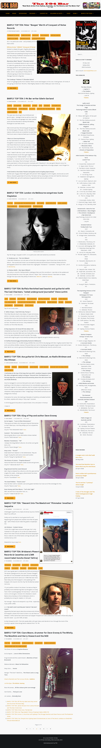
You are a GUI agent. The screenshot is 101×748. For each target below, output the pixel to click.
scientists (25, 565)
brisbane (8, 565)
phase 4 (7, 568)
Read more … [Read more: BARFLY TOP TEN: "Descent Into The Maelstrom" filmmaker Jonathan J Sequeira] (9, 546)
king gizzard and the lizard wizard (15, 646)
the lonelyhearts (10, 302)
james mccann (26, 35)
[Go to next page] (47, 728)
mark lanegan (62, 203)
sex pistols (26, 105)
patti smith (40, 203)
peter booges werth (38, 38)
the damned (8, 305)
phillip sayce (9, 370)
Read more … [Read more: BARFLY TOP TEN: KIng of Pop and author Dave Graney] (9, 498)
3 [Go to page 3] (40, 729)
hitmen (35, 105)
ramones (12, 299)
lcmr (40, 568)
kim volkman (41, 302)
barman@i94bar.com (90, 70)
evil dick (32, 109)
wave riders (34, 367)
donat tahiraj (32, 568)
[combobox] (86, 54)
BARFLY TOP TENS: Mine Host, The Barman (19, 710)
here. (24, 429)
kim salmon (34, 565)
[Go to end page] (50, 728)
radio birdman (12, 109)
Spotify (50, 276)
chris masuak (23, 109)
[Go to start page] (26, 728)
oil (20, 112)
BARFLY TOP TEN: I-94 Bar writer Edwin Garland (30, 98)
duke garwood (12, 206)
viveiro (14, 367)
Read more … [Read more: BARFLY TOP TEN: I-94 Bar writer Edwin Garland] (12, 182)
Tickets (86, 331)
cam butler (38, 643)
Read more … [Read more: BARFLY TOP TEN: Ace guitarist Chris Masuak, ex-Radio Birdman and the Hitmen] (9, 410)
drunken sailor (25, 38)
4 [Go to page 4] (43, 729)
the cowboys (44, 35)
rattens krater (55, 35)
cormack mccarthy (25, 206)
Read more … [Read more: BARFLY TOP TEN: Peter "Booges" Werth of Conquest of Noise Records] (12, 88)
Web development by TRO (50, 743)
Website (39, 276)
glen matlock (56, 105)
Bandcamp (12, 267)
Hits (40, 105)
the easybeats (19, 305)
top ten (10, 203)
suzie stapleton (51, 203)
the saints (15, 568)
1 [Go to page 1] (33, 729)
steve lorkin (29, 305)
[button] (33, 13)
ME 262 (61, 302)
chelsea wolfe (37, 206)
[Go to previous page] (30, 728)
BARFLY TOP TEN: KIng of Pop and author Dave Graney (30, 415)
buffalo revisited (44, 299)
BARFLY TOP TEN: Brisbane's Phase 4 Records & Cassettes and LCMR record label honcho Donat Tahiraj (22, 554)
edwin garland (12, 112)
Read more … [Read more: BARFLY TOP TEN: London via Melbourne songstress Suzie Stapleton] (12, 281)
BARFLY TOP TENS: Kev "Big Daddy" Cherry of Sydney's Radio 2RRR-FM (28, 712)
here (20, 437)
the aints (23, 568)
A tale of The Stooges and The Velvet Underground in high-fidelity (85, 494)
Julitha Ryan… (14, 683)
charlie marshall (27, 643)
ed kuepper (17, 105)
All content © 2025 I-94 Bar (50, 738)
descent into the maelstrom (45, 109)
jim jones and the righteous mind (25, 203)
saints (10, 105)
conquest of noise (13, 35)
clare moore (16, 643)
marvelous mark (13, 38)
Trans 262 (68, 302)
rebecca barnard (50, 643)
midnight (47, 105)
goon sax (35, 35)
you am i (54, 299)
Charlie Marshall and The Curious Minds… (19, 679)
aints (58, 109)
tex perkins (21, 299)
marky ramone (52, 302)
